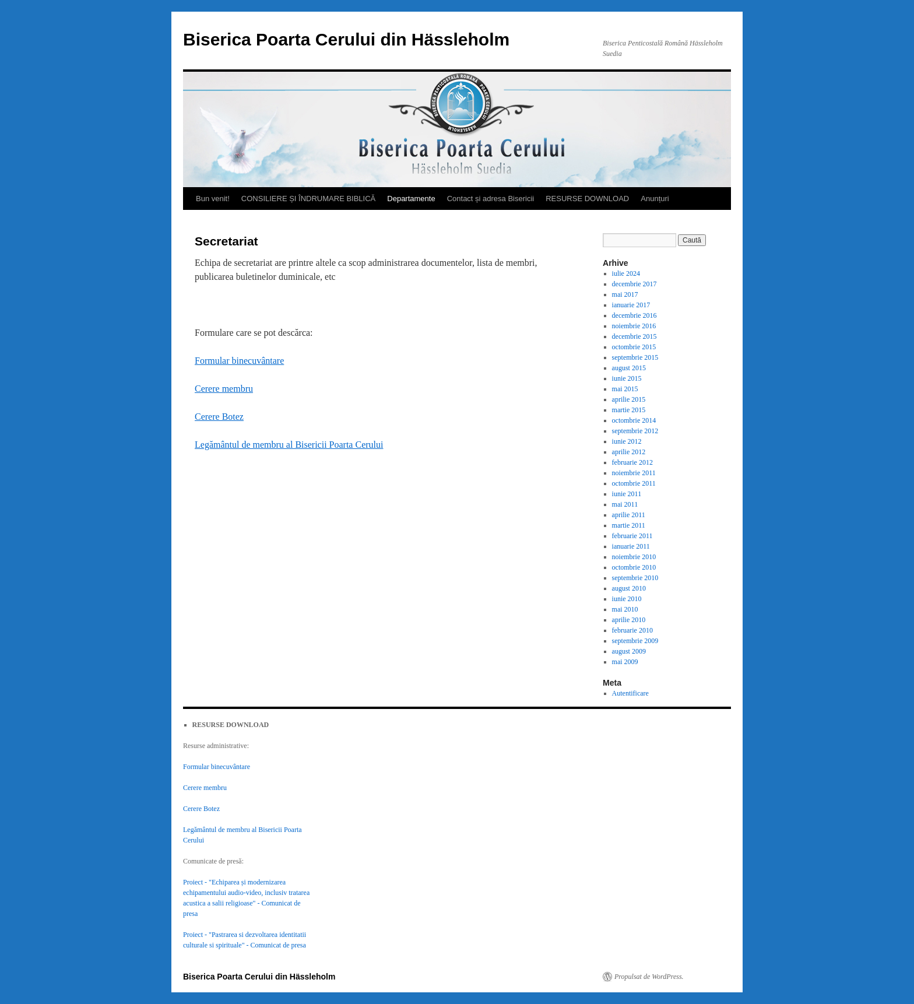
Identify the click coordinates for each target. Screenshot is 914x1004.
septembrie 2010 (635, 578)
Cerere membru (224, 389)
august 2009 (629, 651)
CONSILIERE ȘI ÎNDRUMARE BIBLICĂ (308, 198)
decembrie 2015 (634, 336)
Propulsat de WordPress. (649, 977)
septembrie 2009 (635, 641)
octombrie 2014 (634, 420)
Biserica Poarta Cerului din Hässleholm (346, 39)
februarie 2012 (632, 462)
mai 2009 (625, 662)
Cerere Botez (219, 417)
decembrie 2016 (634, 315)
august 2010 (629, 588)
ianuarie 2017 (631, 305)
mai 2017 (625, 294)
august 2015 (629, 368)
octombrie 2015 (634, 347)
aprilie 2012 (629, 452)
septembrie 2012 (635, 431)
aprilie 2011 (628, 515)
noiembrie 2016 (634, 326)
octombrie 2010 (634, 567)
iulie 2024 (626, 273)
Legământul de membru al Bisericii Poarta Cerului (289, 445)
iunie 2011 (627, 494)
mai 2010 (625, 609)
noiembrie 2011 (634, 473)
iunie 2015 (627, 378)
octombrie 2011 (634, 483)
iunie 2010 (627, 599)
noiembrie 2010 (634, 557)
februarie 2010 (632, 630)
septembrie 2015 (635, 357)
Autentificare (630, 693)
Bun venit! (213, 198)
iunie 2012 (627, 441)
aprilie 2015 (629, 399)
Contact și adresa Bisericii (491, 198)
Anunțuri (655, 198)
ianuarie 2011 (631, 546)
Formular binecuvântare (239, 361)
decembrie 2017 (634, 284)
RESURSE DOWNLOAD (587, 198)
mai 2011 (625, 504)
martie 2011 (628, 525)
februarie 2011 (632, 536)
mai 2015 (625, 389)
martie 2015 (629, 410)
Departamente (411, 198)
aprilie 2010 (629, 620)
